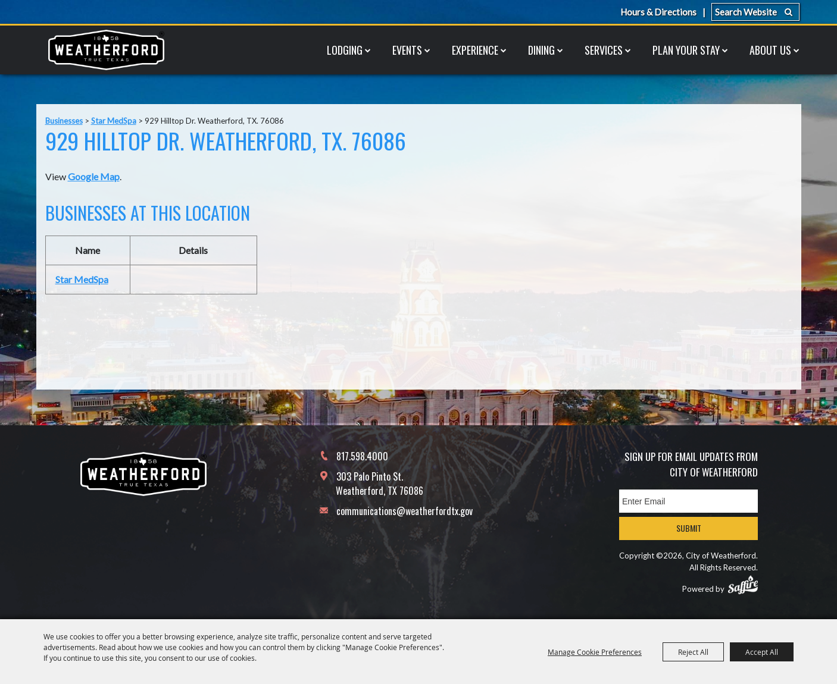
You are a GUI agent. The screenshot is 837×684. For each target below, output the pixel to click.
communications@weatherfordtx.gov (404, 511)
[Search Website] (755, 12)
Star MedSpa (113, 120)
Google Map (94, 176)
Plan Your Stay (686, 50)
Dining (541, 50)
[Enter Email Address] (688, 501)
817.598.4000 (362, 456)
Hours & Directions (658, 12)
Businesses (64, 120)
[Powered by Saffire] (743, 584)
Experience (475, 50)
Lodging (345, 50)
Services (604, 50)
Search (788, 12)
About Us (770, 50)
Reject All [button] (693, 652)
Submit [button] (688, 528)
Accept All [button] (761, 652)
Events (407, 50)
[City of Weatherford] (105, 50)
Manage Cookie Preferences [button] (595, 652)
